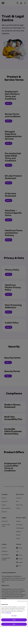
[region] (14, 613)
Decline (14, 619)
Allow (14, 624)
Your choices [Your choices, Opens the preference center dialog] (14, 615)
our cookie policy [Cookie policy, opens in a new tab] (7, 612)
